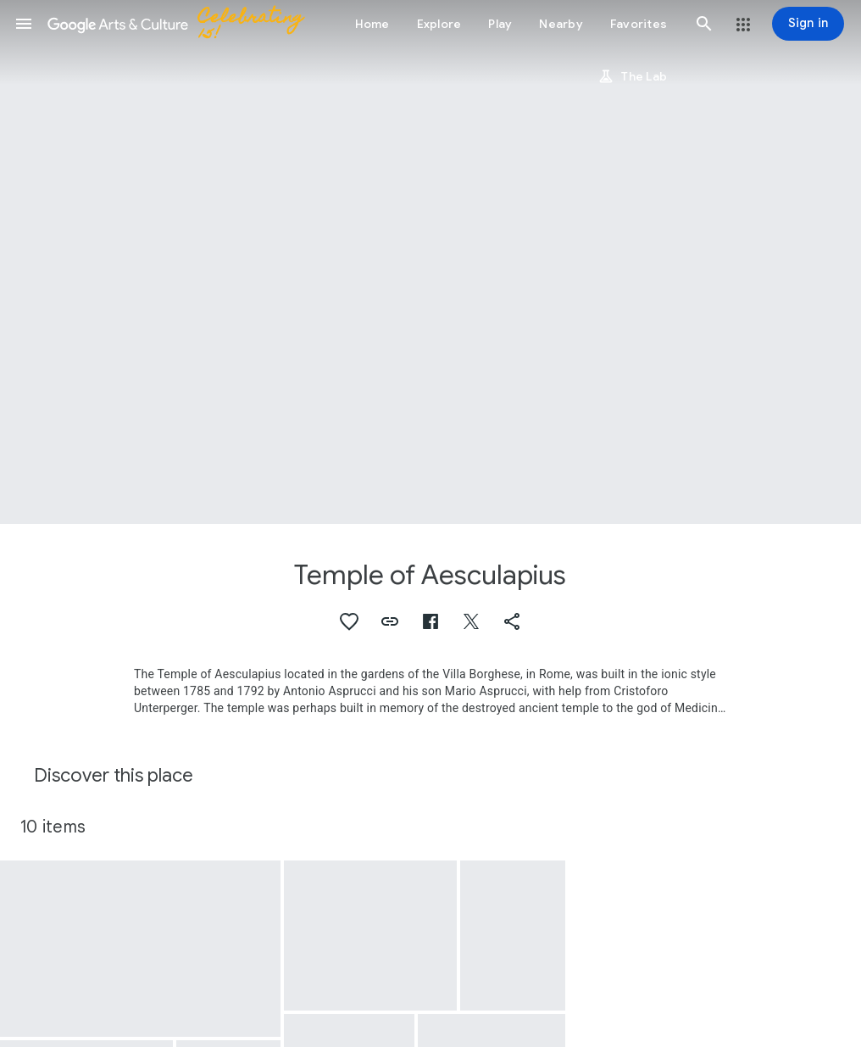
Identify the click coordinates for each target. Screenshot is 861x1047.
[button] (23, 23)
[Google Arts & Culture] (183, 23)
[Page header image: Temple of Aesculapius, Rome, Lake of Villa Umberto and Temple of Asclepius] (430, 262)
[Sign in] (808, 24)
